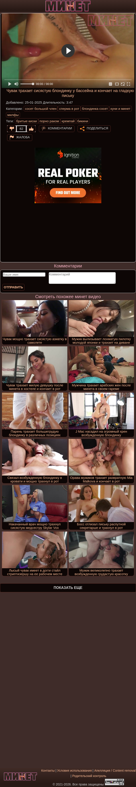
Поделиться (97, 128)
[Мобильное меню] (4, 6)
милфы (13, 115)
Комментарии (60, 128)
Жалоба (23, 137)
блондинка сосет (95, 108)
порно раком (49, 121)
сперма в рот (69, 108)
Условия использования (74, 770)
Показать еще (68, 588)
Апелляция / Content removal (115, 770)
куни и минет (120, 108)
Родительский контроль (89, 776)
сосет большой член (41, 108)
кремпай (68, 121)
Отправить (13, 287)
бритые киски (26, 121)
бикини (82, 121)
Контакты (47, 770)
